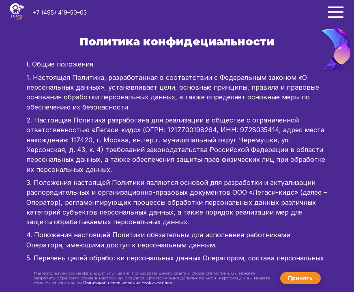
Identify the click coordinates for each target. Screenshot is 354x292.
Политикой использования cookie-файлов (127, 283)
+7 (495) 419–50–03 (59, 12)
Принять (300, 278)
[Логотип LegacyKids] (17, 12)
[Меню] (335, 12)
